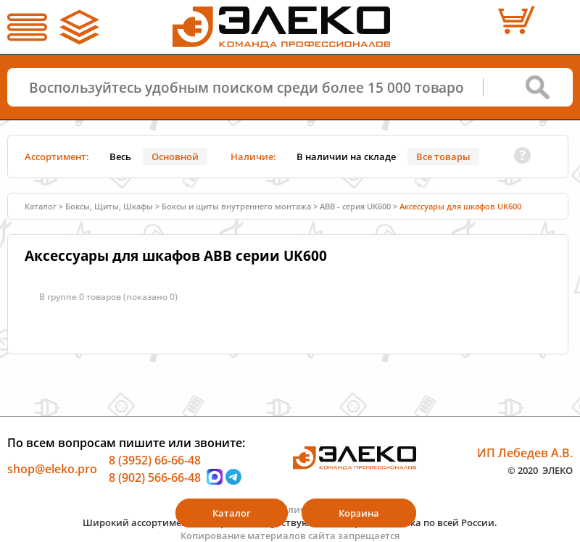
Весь (120, 156)
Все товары (443, 156)
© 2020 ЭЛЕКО (540, 469)
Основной (175, 156)
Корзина (359, 513)
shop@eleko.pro (52, 469)
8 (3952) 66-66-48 (155, 460)
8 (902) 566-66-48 (155, 477)
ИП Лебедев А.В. (525, 453)
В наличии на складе (346, 156)
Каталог (41, 206)
